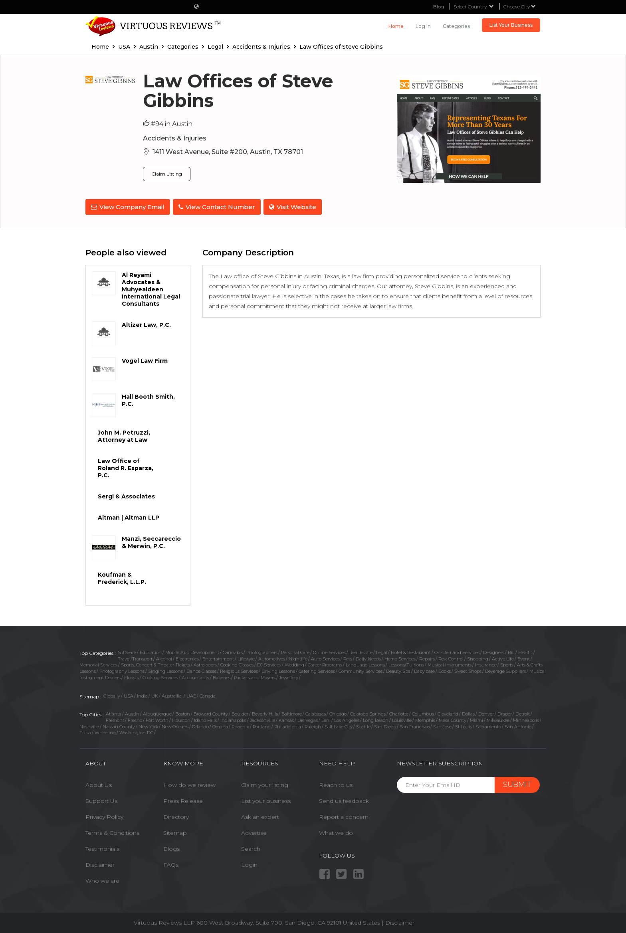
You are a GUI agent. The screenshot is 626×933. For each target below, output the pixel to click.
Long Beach (375, 719)
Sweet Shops (467, 670)
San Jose (442, 725)
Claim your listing (264, 783)
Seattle (363, 725)
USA (128, 694)
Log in (423, 26)
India (142, 694)
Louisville (402, 719)
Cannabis (233, 651)
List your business (266, 799)
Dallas (468, 713)
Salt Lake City (339, 725)
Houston (181, 719)
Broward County (211, 713)
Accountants (195, 676)
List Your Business (511, 25)
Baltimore (291, 713)
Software (127, 651)
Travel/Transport (135, 657)
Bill (511, 651)
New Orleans (175, 725)
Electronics (187, 657)
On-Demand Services (456, 651)
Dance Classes (201, 670)
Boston (182, 713)
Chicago (338, 713)
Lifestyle (246, 657)
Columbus (423, 713)
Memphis (425, 719)
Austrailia (172, 694)
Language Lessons (365, 663)
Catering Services (317, 670)
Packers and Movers (254, 676)
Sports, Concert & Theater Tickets (155, 663)
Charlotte (398, 713)
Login (249, 863)
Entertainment (218, 657)
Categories (456, 26)
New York (148, 725)
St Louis (463, 725)
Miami (476, 719)
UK (154, 694)
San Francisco (415, 725)
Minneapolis (526, 719)
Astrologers (205, 663)
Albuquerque (157, 713)
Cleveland (448, 713)
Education (151, 651)
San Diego (385, 725)
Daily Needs (368, 657)
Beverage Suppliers (505, 670)
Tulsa (85, 731)
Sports (506, 663)
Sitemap (175, 831)
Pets (347, 657)
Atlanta (113, 713)
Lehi (326, 719)
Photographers (261, 651)
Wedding (294, 663)
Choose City (519, 7)
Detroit (522, 713)
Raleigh (313, 725)
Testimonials (102, 847)
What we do (336, 831)
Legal (381, 651)
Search (250, 847)
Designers (493, 651)
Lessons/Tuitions (406, 663)
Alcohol (164, 657)
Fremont (115, 719)
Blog (438, 7)
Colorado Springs (368, 713)
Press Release (183, 799)
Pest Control (451, 657)
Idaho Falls (205, 719)
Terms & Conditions (112, 831)
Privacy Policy (104, 815)
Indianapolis (233, 719)
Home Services (400, 657)
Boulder (240, 713)
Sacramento (488, 725)
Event (523, 657)
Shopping (477, 657)
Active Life (503, 657)
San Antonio (518, 725)
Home (396, 26)
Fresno (135, 719)
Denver (486, 713)
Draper (504, 713)
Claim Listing (166, 174)
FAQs (170, 863)
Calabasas (315, 713)
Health (525, 651)
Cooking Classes (237, 663)
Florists (131, 676)
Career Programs (325, 663)
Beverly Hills (265, 713)
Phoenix (240, 725)
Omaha (220, 725)
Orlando (200, 725)
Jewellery (288, 676)
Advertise (254, 831)
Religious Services (239, 670)
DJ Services (269, 663)
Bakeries (221, 676)
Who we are (102, 879)
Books (444, 670)
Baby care (424, 670)
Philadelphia (287, 725)
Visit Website (295, 207)
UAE (191, 694)
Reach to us (336, 783)
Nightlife (298, 657)
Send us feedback (344, 799)
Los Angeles (346, 719)
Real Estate (360, 651)
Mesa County (452, 719)
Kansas (286, 719)
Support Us (101, 799)
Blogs (171, 847)
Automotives (271, 657)
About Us (98, 783)
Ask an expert (260, 815)
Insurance (486, 663)
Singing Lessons (165, 670)
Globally (111, 694)
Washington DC (136, 731)
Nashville (89, 725)
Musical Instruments (449, 663)
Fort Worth (157, 719)
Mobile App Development (192, 651)
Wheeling (105, 731)
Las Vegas (307, 719)
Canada (208, 694)
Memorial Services (98, 663)
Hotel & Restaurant (411, 651)
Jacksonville (262, 719)
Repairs (427, 657)
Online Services (329, 651)
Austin (132, 713)
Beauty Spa (398, 670)
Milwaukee (498, 719)
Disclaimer (100, 863)
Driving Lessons (278, 670)
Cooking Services (160, 676)
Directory (176, 815)
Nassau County (119, 725)
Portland (262, 725)
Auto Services (325, 657)
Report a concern (343, 815)
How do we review (189, 783)
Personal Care (295, 651)
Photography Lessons (122, 670)
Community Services (360, 670)
